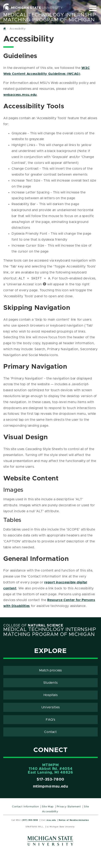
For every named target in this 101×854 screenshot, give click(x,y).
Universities (50, 707)
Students (50, 682)
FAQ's (50, 719)
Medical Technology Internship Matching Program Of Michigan (49, 17)
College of (33, 625)
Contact (50, 732)
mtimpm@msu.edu (50, 786)
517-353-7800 (50, 779)
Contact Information (25, 806)
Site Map (48, 806)
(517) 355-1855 (30, 820)
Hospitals (50, 695)
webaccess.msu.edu (20, 94)
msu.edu (51, 820)
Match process (50, 670)
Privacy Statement (69, 806)
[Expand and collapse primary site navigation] (93, 8)
